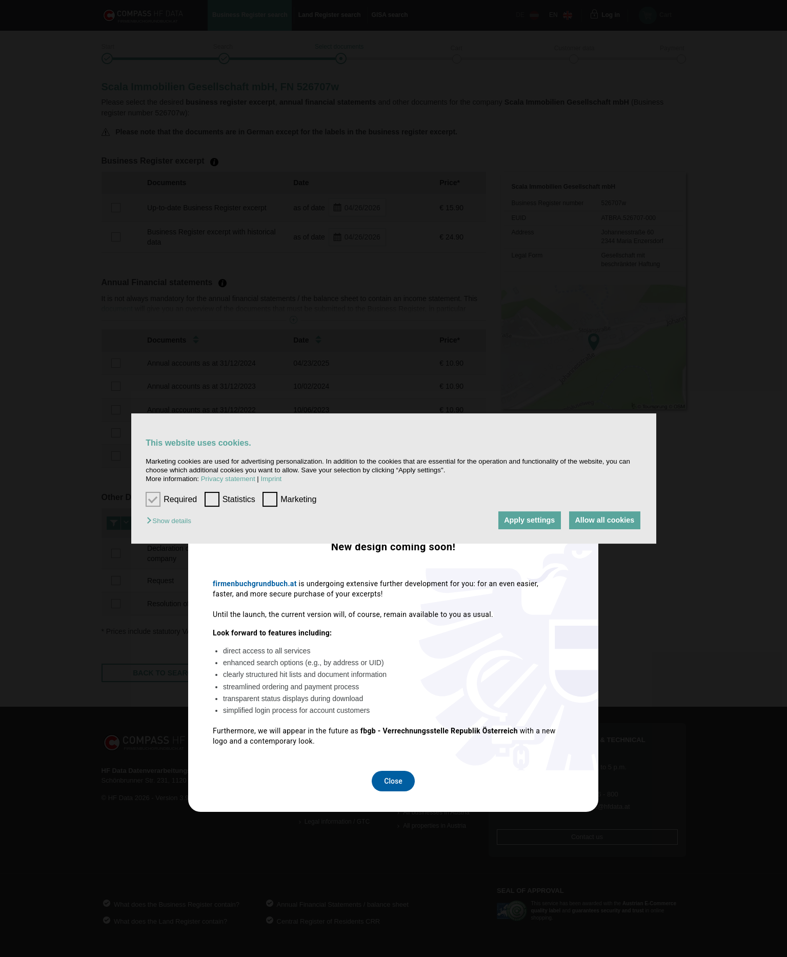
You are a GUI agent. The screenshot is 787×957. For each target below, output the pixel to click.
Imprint (271, 479)
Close (393, 614)
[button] (171, 521)
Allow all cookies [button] (604, 520)
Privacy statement (228, 479)
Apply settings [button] (529, 520)
